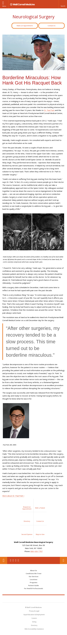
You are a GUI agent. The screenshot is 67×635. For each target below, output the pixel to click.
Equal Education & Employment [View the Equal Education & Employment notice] (34, 615)
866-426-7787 (37, 551)
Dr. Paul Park (49, 110)
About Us (33, 571)
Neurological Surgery (33, 17)
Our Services (33, 577)
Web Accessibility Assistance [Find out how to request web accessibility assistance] (34, 629)
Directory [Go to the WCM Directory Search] (34, 625)
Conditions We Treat (33, 574)
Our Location (3, 560)
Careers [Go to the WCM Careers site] (34, 618)
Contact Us (51, 26)
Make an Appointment (25, 26)
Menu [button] (4, 6)
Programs (33, 582)
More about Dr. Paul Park (12, 496)
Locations (33, 580)
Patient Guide (33, 585)
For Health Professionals (33, 588)
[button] (63, 4)
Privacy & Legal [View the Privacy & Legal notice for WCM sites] (34, 611)
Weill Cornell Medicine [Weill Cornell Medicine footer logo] (33, 598)
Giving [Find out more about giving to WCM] (34, 622)
